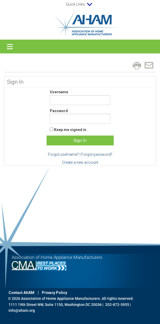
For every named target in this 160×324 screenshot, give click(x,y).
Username (59, 92)
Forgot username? (63, 154)
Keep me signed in (70, 130)
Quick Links (80, 4)
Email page (149, 65)
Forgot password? (96, 154)
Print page (137, 65)
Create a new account (80, 162)
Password (59, 111)
